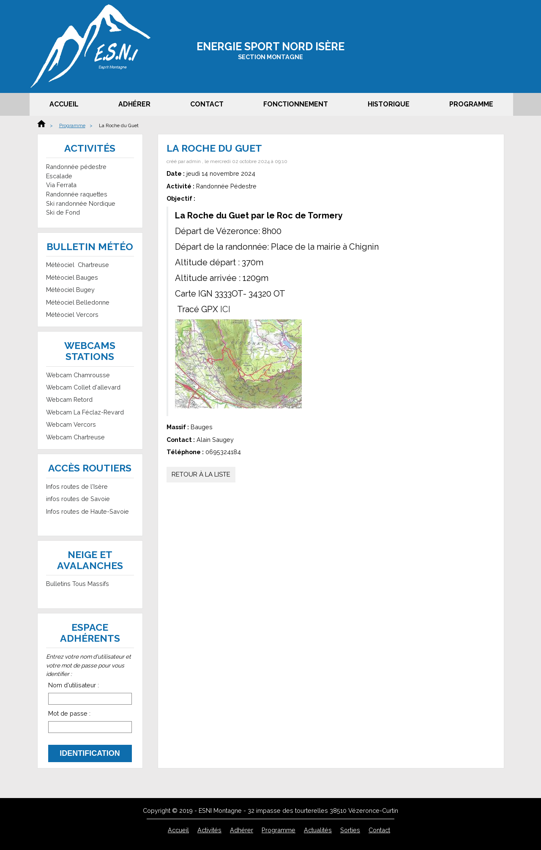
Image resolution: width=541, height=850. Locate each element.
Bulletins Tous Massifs (77, 583)
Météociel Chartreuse (77, 264)
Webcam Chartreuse (75, 437)
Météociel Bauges (72, 277)
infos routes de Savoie (78, 498)
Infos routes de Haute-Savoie (87, 511)
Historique (389, 104)
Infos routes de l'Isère (77, 486)
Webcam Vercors (71, 424)
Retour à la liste (201, 474)
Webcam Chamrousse (78, 375)
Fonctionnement (295, 104)
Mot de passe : (69, 713)
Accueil (64, 104)
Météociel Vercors (72, 314)
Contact (207, 104)
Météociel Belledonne (77, 302)
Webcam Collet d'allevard (83, 387)
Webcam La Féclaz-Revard (85, 412)
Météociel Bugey (70, 289)
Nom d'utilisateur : (73, 685)
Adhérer (134, 104)
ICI (225, 309)
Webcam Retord (69, 399)
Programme (471, 104)
